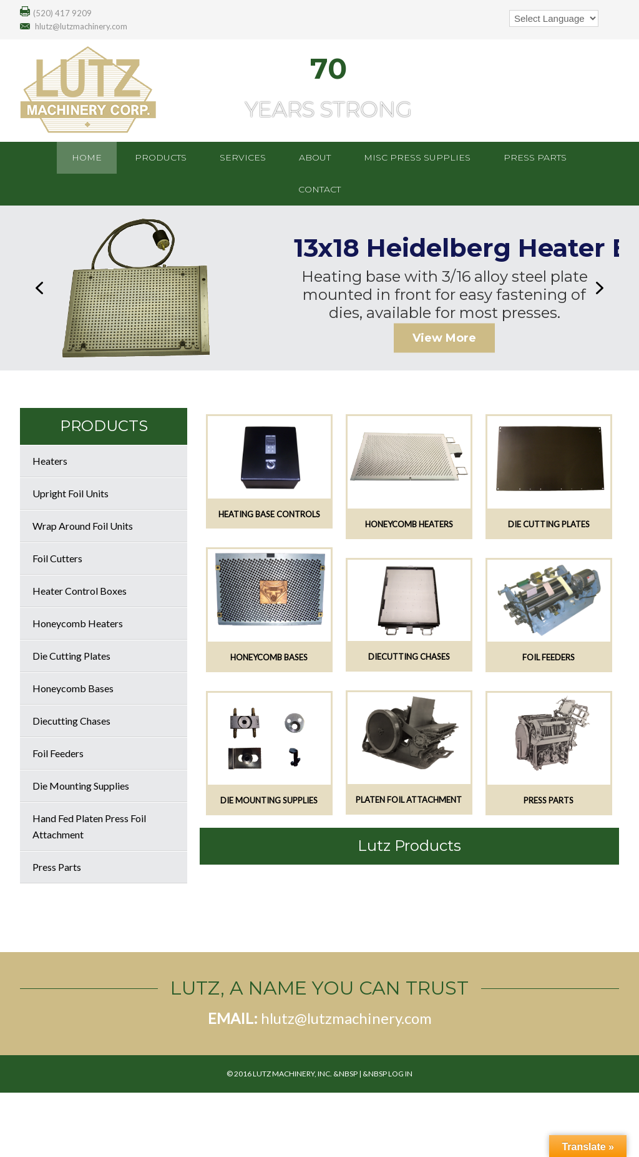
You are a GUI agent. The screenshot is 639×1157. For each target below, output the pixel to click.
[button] (39, 288)
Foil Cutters (57, 558)
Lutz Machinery (120, 89)
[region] (319, 288)
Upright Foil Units (70, 493)
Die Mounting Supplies (80, 786)
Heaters (49, 461)
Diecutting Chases (71, 721)
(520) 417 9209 (62, 13)
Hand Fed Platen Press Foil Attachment (89, 826)
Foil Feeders (58, 753)
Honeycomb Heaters (77, 623)
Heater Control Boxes (79, 591)
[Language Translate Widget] (553, 18)
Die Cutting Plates (71, 656)
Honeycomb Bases (73, 688)
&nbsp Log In (387, 1073)
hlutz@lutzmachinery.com (81, 26)
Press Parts (56, 867)
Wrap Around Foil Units (82, 526)
